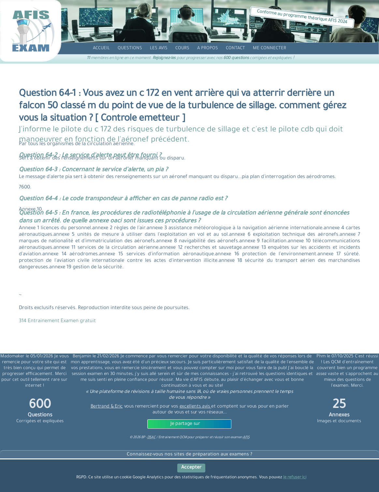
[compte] (269, 48)
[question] (130, 48)
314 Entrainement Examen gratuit (57, 321)
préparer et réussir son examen (222, 438)
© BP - (142, 438)
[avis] (158, 48)
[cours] (182, 48)
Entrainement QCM (173, 438)
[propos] (207, 48)
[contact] (235, 48)
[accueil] (101, 48)
